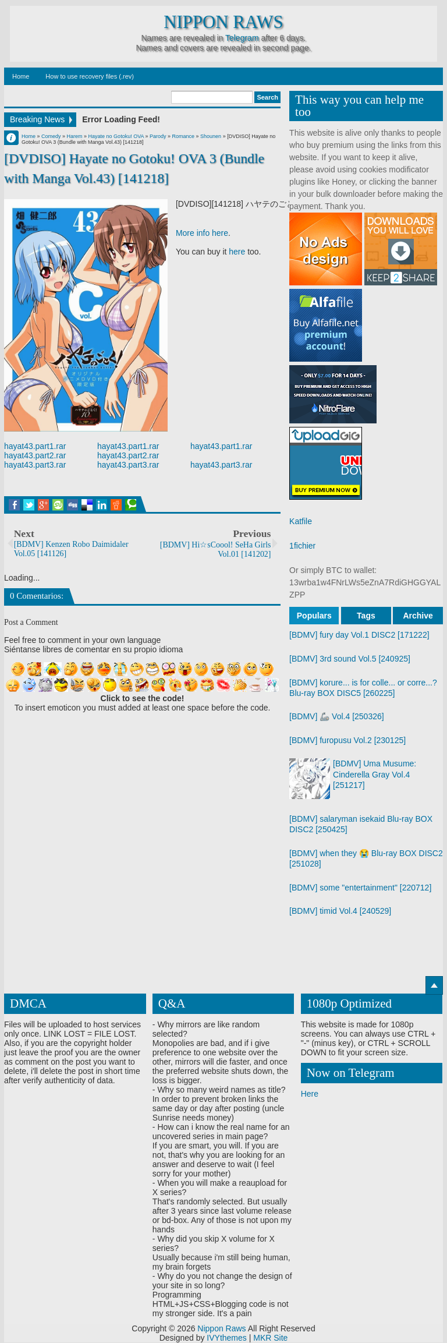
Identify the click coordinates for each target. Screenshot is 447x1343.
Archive (417, 615)
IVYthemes (226, 1338)
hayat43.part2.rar (35, 455)
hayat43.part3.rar (35, 464)
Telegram (242, 38)
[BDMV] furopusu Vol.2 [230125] (347, 740)
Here (309, 1094)
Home (20, 76)
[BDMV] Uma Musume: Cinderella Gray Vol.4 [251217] (374, 774)
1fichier (302, 545)
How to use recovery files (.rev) (89, 76)
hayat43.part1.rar (35, 446)
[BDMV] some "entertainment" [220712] (360, 887)
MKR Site (270, 1338)
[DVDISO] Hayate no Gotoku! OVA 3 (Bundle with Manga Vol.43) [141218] (134, 168)
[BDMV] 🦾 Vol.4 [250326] (336, 716)
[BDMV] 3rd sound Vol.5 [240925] (349, 658)
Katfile (300, 521)
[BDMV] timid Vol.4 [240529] (340, 911)
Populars (314, 615)
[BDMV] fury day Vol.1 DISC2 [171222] (359, 634)
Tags (366, 615)
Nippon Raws (223, 22)
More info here (202, 233)
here (237, 251)
